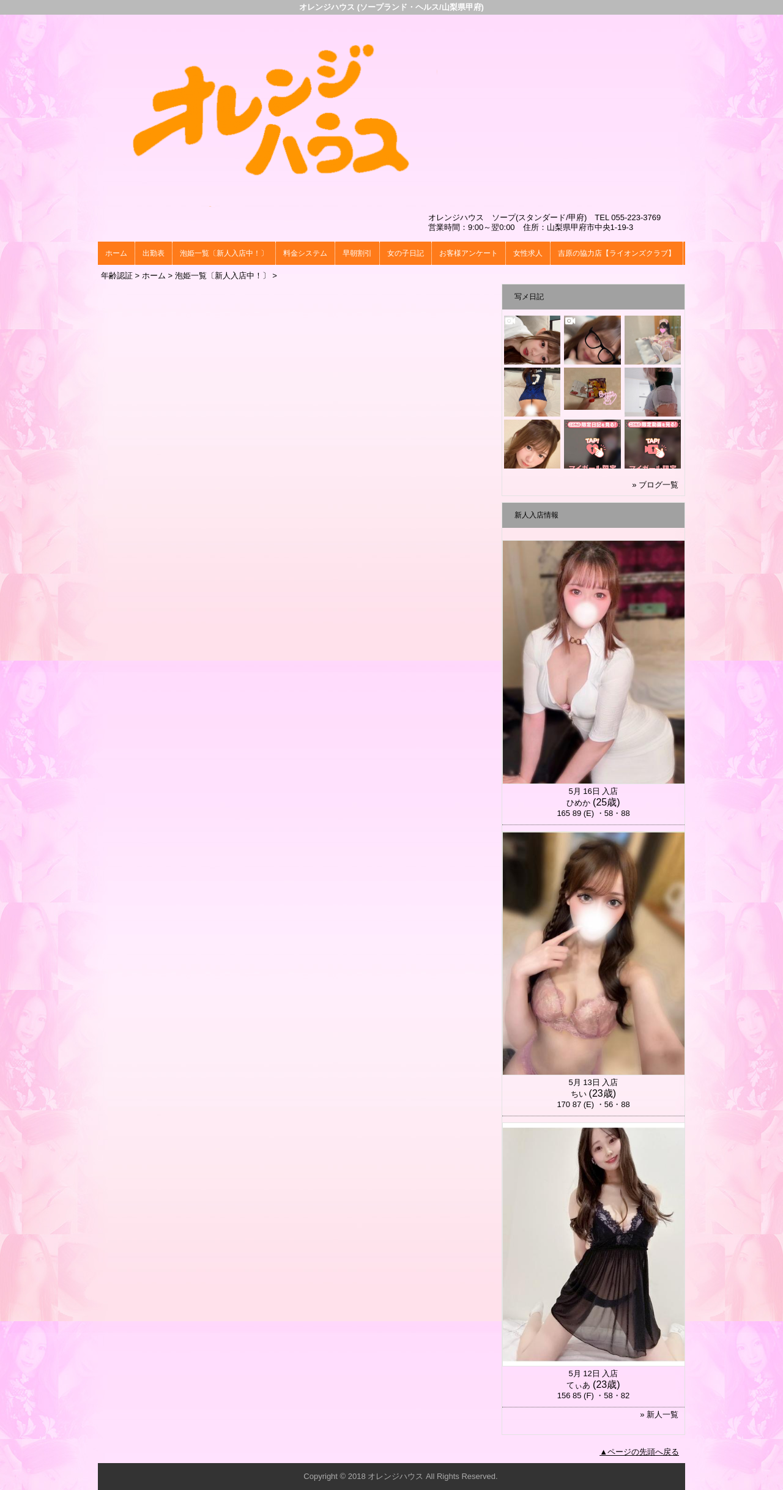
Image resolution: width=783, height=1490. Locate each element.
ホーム (116, 253)
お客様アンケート (468, 253)
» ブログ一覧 (655, 484)
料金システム (305, 253)
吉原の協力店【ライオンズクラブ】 (616, 253)
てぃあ (578, 1385)
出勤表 (154, 253)
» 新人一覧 (659, 1414)
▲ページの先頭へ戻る (639, 1451)
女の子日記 (405, 253)
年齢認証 (117, 275)
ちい (579, 1094)
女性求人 (528, 253)
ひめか (578, 802)
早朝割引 (357, 253)
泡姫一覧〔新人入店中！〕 (224, 253)
